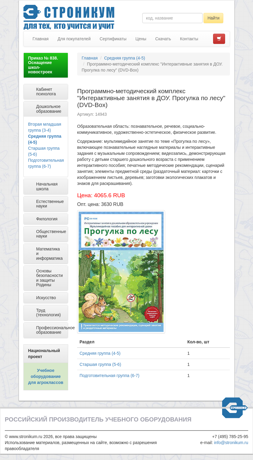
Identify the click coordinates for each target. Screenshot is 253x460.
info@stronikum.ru (231, 442)
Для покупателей (74, 38)
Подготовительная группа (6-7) (109, 375)
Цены (140, 38)
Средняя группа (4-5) (124, 58)
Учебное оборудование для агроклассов (45, 376)
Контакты (189, 38)
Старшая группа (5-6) (100, 364)
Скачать (163, 38)
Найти (213, 18)
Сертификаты (113, 38)
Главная (41, 38)
